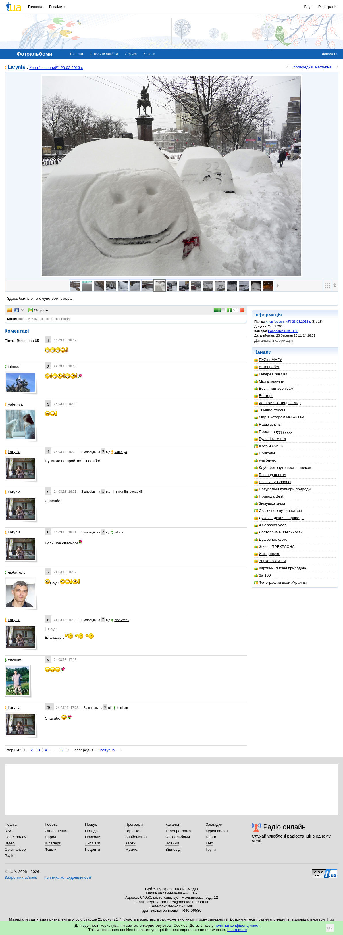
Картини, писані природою (280, 568)
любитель (15, 572)
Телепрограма (178, 831)
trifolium (13, 660)
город (22, 318)
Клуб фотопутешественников (282, 467)
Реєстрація (327, 7)
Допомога (329, 54)
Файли (51, 849)
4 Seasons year (270, 525)
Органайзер (15, 849)
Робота (51, 824)
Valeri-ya (14, 404)
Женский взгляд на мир (277, 403)
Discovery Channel (272, 482)
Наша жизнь (267, 424)
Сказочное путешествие (278, 510)
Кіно (209, 843)
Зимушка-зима (269, 503)
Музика (131, 849)
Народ (50, 837)
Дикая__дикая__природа (279, 518)
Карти (130, 843)
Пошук (91, 824)
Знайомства (136, 837)
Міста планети (269, 381)
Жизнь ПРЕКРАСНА (274, 546)
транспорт (46, 318)
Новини (172, 843)
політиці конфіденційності (238, 925)
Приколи (92, 837)
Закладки (214, 824)
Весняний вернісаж (273, 388)
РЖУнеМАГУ (268, 360)
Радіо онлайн (284, 827)
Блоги (211, 837)
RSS (9, 831)
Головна (35, 7)
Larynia (16, 67)
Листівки (92, 843)
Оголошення (56, 831)
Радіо (9, 855)
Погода (91, 831)
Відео (10, 843)
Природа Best (268, 496)
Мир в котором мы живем (279, 417)
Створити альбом (104, 54)
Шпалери (53, 843)
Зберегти (38, 310)
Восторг (263, 395)
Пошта (10, 824)
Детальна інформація (273, 340)
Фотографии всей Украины (280, 582)
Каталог (172, 824)
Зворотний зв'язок (21, 877)
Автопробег (266, 367)
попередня (303, 67)
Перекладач (15, 837)
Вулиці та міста (270, 439)
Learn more (237, 930)
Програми (134, 824)
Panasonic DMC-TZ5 (283, 331)
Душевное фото (270, 539)
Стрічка (131, 54)
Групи (211, 849)
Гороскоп (133, 831)
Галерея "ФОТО (270, 374)
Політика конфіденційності (67, 877)
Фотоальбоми (177, 837)
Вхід (308, 7)
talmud (12, 366)
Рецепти (92, 849)
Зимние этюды (269, 410)
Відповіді (173, 849)
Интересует (267, 554)
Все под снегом (270, 475)
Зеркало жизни (270, 561)
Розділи (55, 7)
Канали (149, 54)
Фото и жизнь (268, 446)
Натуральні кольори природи (282, 489)
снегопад (63, 318)
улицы (33, 318)
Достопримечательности (278, 532)
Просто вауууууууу (273, 431)
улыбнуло (265, 460)
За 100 (262, 575)
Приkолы (264, 453)
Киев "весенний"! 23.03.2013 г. (56, 68)
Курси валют (217, 831)
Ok (329, 928)
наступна (323, 67)
